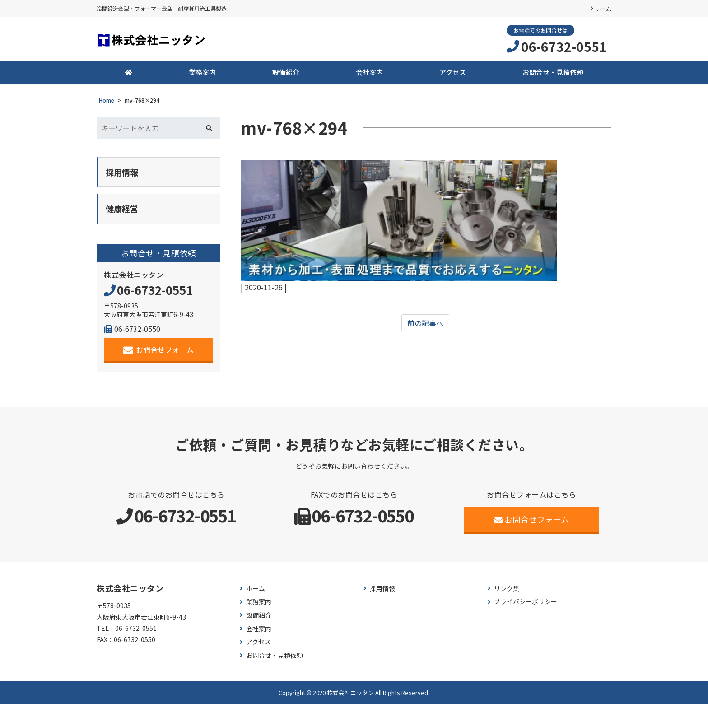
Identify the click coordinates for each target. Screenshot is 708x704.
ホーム (603, 8)
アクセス (452, 72)
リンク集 (506, 588)
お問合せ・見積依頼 (552, 72)
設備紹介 (285, 72)
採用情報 (382, 588)
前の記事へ (425, 322)
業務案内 (202, 72)
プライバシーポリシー (525, 601)
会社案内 (369, 72)
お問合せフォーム (158, 349)
